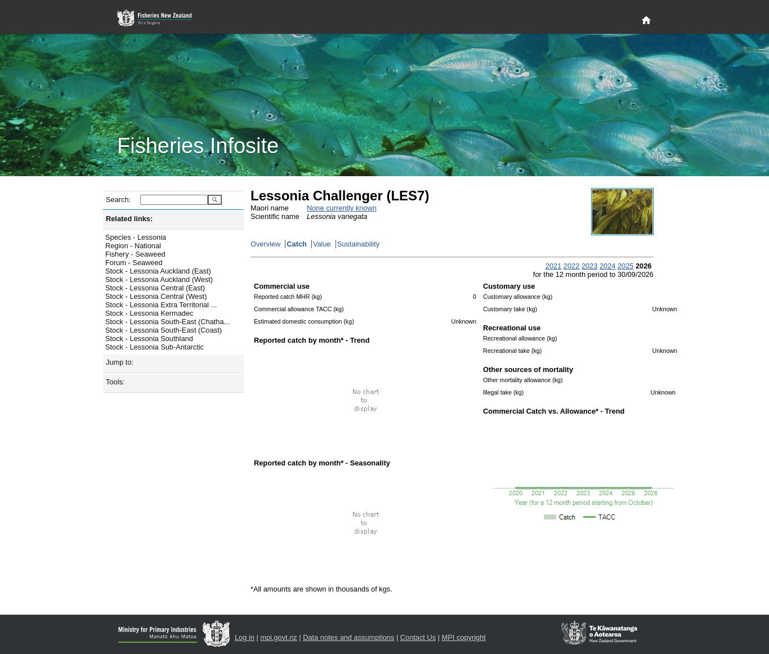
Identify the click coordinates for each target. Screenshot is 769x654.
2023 (589, 266)
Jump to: (119, 362)
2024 (607, 266)
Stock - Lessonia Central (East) (155, 288)
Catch (297, 244)
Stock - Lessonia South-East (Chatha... (167, 321)
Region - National (133, 245)
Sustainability (358, 244)
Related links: (129, 218)
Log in (244, 637)
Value (322, 244)
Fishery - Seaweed (135, 254)
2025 (625, 266)
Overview (265, 244)
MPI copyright (464, 637)
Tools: (115, 382)
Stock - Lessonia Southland (149, 338)
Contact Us (418, 637)
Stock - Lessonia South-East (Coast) (163, 330)
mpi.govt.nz (278, 637)
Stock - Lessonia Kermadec (149, 313)
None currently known (342, 208)
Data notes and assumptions (348, 637)
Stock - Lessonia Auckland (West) (159, 279)
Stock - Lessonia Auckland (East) (158, 271)
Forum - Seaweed (134, 262)
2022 (571, 266)
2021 (553, 266)
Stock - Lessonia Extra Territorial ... (161, 305)
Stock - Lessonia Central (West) (156, 296)
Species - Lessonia (135, 237)
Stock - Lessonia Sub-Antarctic (154, 347)
